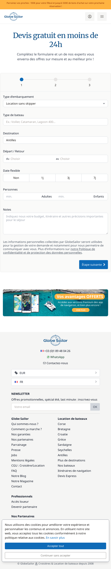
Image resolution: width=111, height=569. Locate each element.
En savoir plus (55, 538)
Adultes (47, 196)
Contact (16, 486)
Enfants (99, 196)
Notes (7, 209)
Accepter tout (55, 546)
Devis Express (67, 476)
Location (39, 465)
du (7, 158)
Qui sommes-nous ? (24, 424)
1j (42, 178)
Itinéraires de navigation (74, 471)
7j (95, 178)
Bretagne (64, 429)
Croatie (63, 434)
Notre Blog (18, 476)
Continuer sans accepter (55, 555)
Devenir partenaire (24, 507)
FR (56, 382)
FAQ (14, 471)
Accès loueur (20, 502)
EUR (56, 373)
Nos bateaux (66, 465)
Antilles (63, 455)
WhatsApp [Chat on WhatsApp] (55, 357)
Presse (16, 450)
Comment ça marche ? (26, 429)
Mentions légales (23, 460)
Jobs (14, 455)
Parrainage (18, 445)
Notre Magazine (22, 481)
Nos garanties (20, 434)
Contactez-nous (55, 363)
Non (16, 178)
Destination (11, 133)
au (57, 158)
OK (95, 407)
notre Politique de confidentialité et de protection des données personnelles (49, 251)
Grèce (62, 439)
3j (69, 178)
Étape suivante (93, 265)
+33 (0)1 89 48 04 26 (55, 351)
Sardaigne (65, 445)
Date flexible (11, 170)
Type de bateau (13, 115)
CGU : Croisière (21, 465)
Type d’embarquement (18, 96)
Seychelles (65, 450)
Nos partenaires (22, 439)
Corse (62, 424)
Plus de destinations (71, 460)
